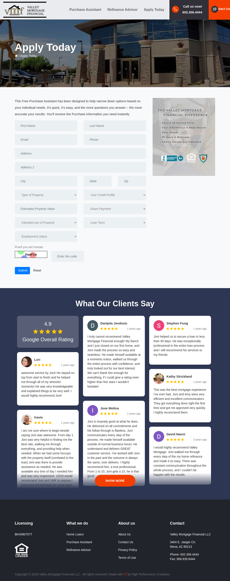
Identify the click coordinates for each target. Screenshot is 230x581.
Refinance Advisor (123, 9)
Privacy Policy (127, 550)
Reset (37, 270)
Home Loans (75, 534)
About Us (124, 534)
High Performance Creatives (151, 574)
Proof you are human (29, 247)
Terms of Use (127, 557)
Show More (115, 480)
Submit (22, 270)
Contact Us (125, 542)
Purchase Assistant (85, 9)
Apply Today (154, 9)
